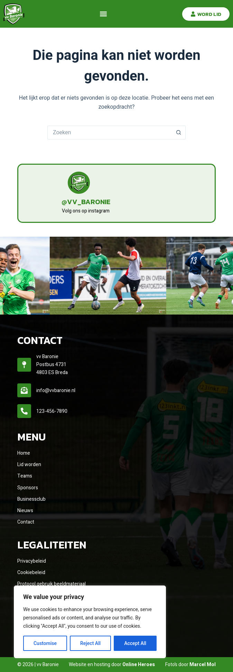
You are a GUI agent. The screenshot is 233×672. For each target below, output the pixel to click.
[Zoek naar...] (109, 132)
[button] (103, 14)
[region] (90, 621)
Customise (45, 643)
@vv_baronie (86, 202)
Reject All (90, 643)
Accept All (135, 643)
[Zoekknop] (179, 132)
